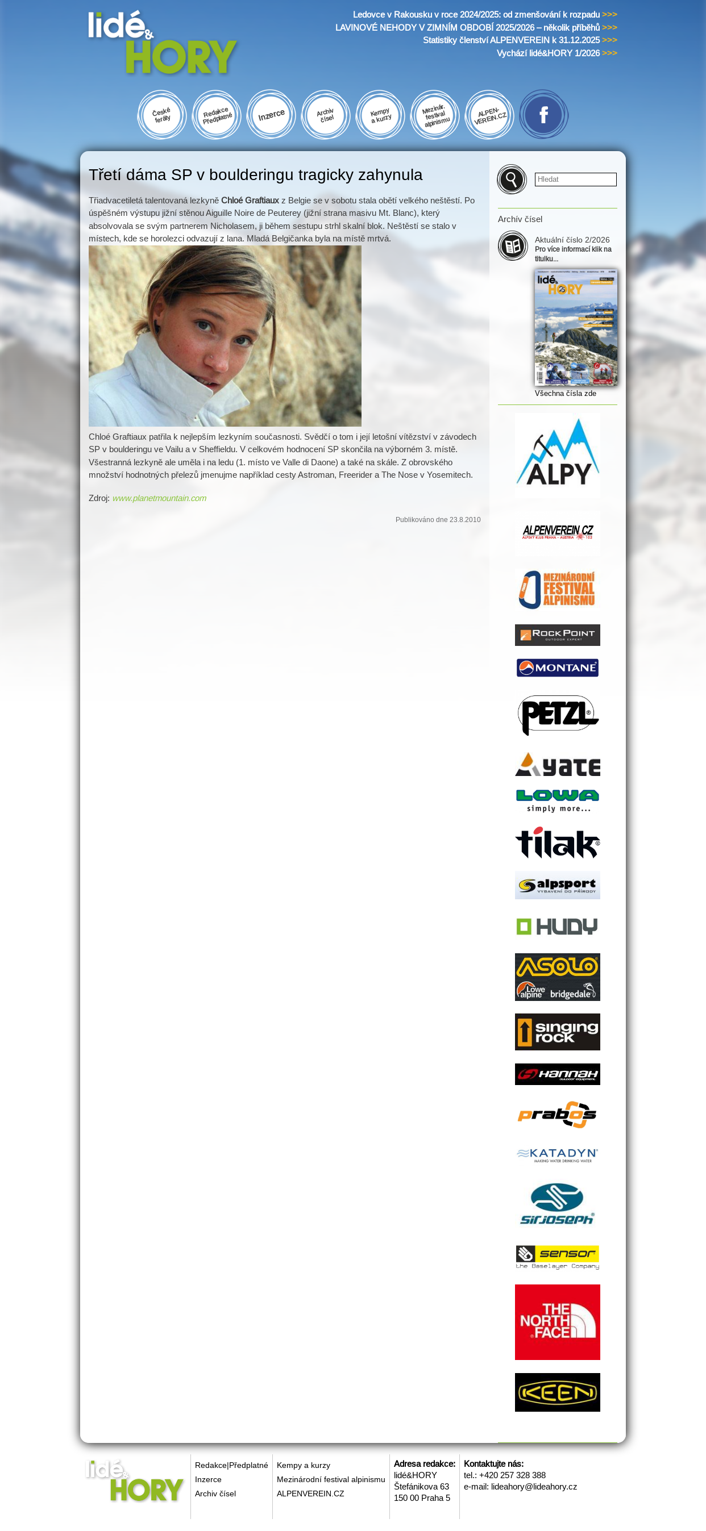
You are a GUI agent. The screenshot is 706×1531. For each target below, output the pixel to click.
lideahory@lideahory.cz (534, 1486)
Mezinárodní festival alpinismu (331, 1479)
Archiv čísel (215, 1493)
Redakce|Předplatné (231, 1465)
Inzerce (208, 1479)
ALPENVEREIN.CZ (310, 1493)
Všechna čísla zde (565, 393)
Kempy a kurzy (303, 1465)
